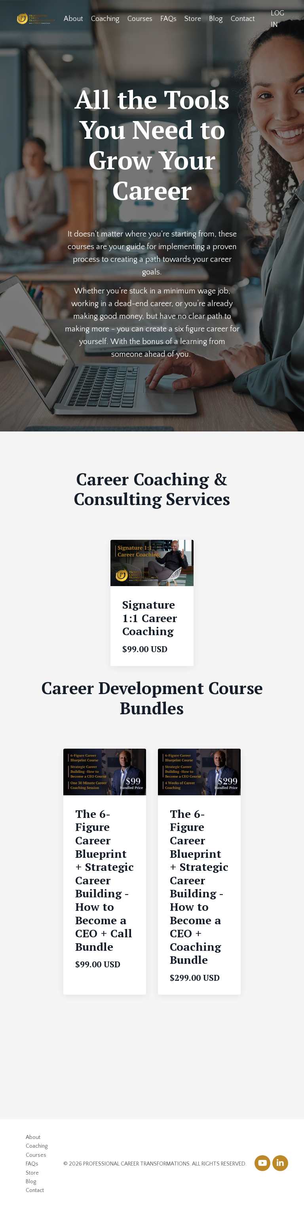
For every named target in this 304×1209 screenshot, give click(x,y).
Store (192, 19)
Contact (243, 19)
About (73, 19)
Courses (139, 19)
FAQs (168, 19)
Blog (216, 19)
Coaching (105, 19)
